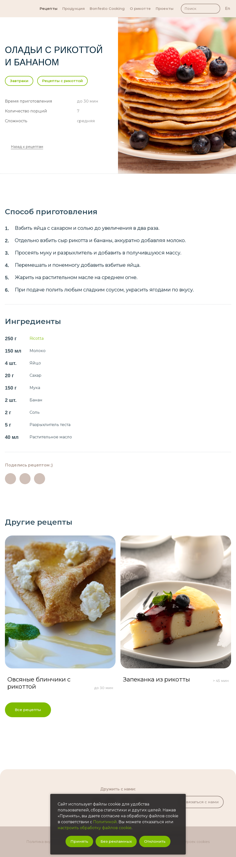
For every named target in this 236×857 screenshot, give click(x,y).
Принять (79, 841)
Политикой (105, 822)
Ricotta (37, 338)
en (227, 8)
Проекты (164, 8)
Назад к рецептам (27, 146)
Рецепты (48, 8)
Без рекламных (116, 841)
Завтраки (19, 80)
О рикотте (140, 8)
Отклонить (155, 841)
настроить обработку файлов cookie (95, 827)
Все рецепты (28, 709)
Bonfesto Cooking (107, 8)
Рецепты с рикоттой (62, 80)
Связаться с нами (201, 802)
